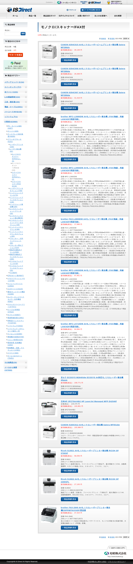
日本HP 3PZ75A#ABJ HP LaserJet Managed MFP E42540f (89, 401)
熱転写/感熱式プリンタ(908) (16, 251)
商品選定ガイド (49, 15)
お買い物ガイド (83, 15)
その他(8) (13, 273)
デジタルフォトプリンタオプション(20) (16, 268)
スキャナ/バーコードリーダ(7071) (16, 306)
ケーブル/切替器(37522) (14, 311)
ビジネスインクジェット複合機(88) (16, 217)
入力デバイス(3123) (15, 289)
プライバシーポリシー (116, 561)
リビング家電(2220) (15, 340)
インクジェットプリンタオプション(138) (16, 200)
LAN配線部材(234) (12, 97)
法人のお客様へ (100, 15)
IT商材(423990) (11, 122)
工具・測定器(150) (12, 102)
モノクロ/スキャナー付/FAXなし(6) (16, 157)
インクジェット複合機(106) (16, 205)
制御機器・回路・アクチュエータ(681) (16, 349)
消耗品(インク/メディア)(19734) (16, 322)
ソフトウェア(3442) (15, 326)
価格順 (103, 38)
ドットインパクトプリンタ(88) (16, 228)
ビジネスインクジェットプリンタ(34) (16, 211)
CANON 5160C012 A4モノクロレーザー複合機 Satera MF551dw (90, 425)
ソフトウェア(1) (11, 117)
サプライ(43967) (14, 315)
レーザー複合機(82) (15, 150)
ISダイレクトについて (66, 15)
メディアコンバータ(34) (14, 82)
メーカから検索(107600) (11, 368)
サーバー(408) (13, 131)
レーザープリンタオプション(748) (16, 190)
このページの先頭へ (116, 548)
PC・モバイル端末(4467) (15, 127)
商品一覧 (32, 15)
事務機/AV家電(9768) (16, 337)
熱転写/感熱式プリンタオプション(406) (16, 257)
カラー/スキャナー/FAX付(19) (16, 184)
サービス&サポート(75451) (15, 357)
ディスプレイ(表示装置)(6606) (15, 135)
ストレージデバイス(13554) (15, 285)
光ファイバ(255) (11, 92)
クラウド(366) (13, 353)
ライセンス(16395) (15, 334)
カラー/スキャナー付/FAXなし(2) (16, 176)
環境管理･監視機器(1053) (15, 344)
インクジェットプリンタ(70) (16, 194)
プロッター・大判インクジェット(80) (16, 241)
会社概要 (117, 15)
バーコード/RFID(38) (13, 112)
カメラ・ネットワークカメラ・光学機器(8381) (16, 299)
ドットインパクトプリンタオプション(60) (16, 234)
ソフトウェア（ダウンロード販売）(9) (16, 330)
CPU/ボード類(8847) (16, 275)
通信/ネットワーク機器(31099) (16, 293)
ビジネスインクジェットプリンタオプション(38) (16, 222)
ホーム (15, 15)
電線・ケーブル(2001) (14, 107)
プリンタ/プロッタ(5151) (15, 140)
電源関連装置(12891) (16, 318)
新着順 (112, 38)
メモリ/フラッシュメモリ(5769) (16, 280)
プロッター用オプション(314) (16, 246)
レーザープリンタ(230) (16, 146)
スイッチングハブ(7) (13, 87)
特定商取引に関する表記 (97, 561)
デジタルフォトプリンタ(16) (16, 262)
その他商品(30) (11, 362)
